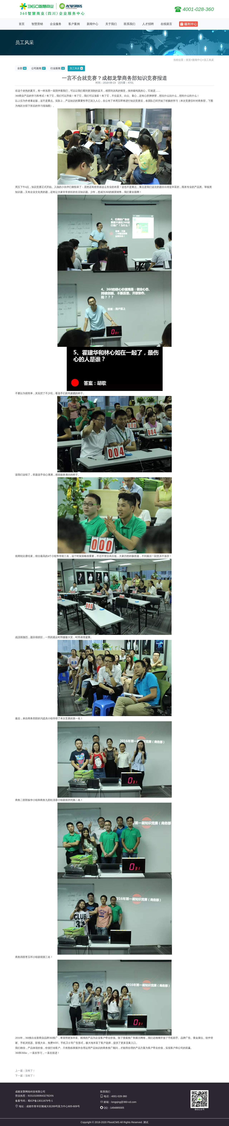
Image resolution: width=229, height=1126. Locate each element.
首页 (22, 23)
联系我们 (129, 23)
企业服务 (55, 23)
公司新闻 (38, 68)
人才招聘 (148, 23)
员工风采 (209, 59)
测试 (145, 1122)
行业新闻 (57, 68)
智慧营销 (37, 23)
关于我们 (111, 23)
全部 (22, 68)
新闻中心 (92, 23)
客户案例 (74, 23)
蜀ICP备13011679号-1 (40, 1100)
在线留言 (166, 23)
